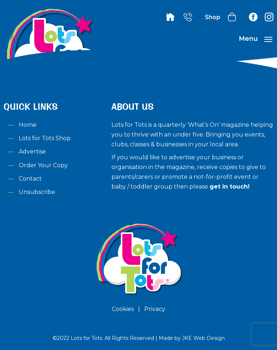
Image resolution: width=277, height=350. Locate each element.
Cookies (123, 309)
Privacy (154, 309)
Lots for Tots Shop (45, 138)
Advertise (32, 151)
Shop (212, 17)
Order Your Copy (43, 165)
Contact (30, 178)
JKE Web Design (203, 338)
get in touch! (230, 186)
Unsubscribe (37, 192)
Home (27, 124)
